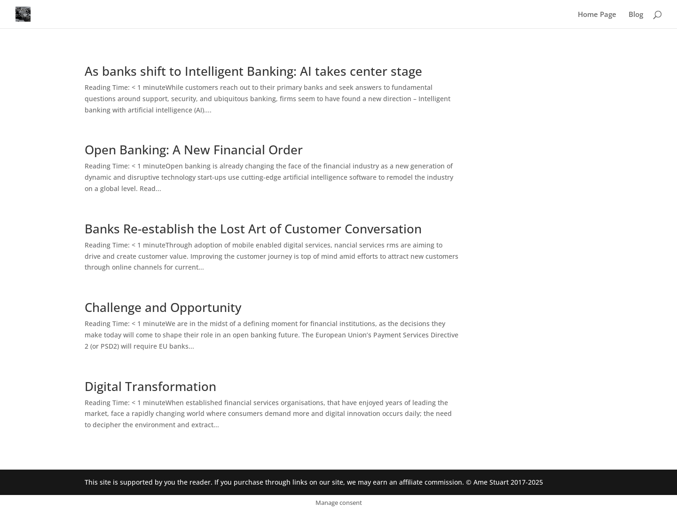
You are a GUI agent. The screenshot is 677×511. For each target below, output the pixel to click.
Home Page (597, 15)
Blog (636, 15)
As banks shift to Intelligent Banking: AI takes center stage (253, 71)
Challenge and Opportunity (163, 307)
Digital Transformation (150, 386)
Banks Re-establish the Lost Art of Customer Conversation (253, 228)
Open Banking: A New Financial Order (194, 149)
